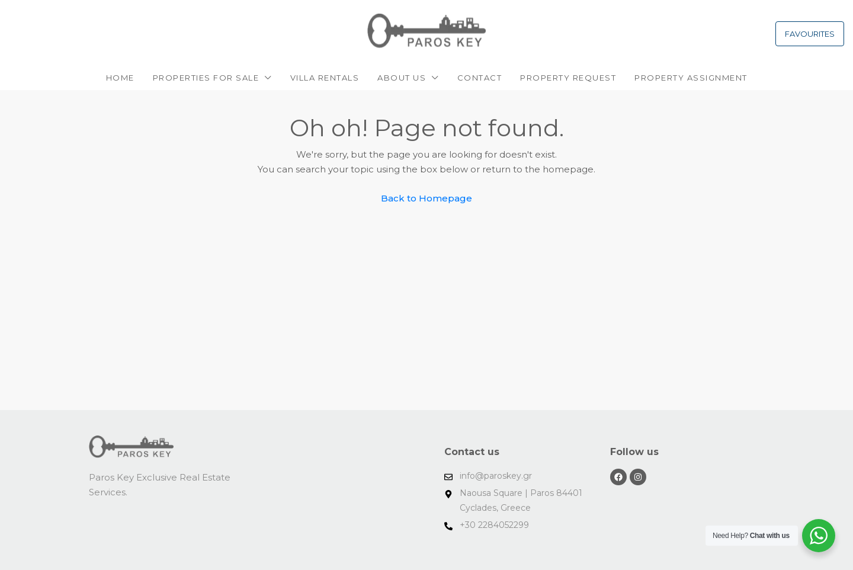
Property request (568, 77)
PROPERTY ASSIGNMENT (691, 77)
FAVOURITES (810, 34)
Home (120, 77)
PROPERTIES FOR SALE (206, 77)
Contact (479, 77)
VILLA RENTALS (325, 77)
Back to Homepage (426, 198)
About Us (401, 77)
